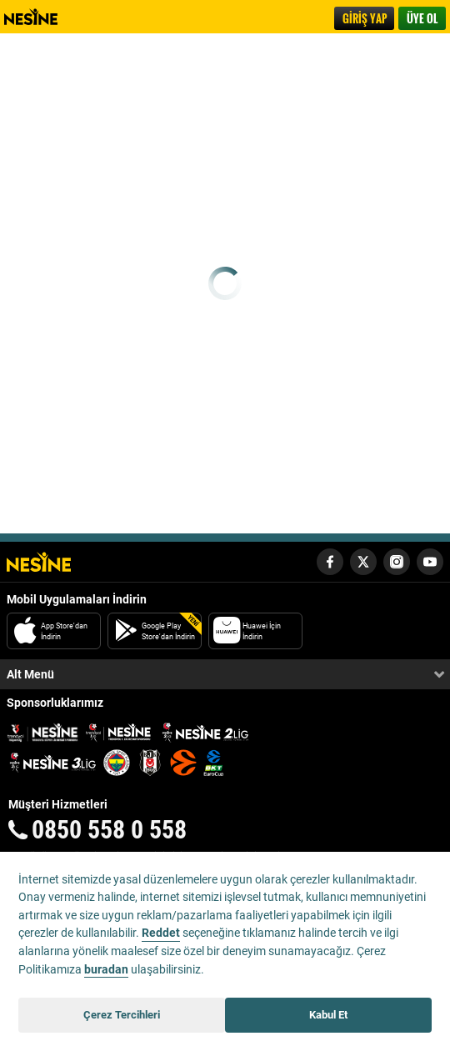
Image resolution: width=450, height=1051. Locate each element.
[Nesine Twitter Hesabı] (363, 561)
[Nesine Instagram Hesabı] (396, 561)
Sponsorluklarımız (55, 702)
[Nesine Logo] (39, 562)
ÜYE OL (422, 18)
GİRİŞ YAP (364, 18)
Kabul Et (328, 1014)
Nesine (39, 16)
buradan (106, 970)
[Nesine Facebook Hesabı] (330, 561)
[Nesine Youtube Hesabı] (430, 561)
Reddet (161, 933)
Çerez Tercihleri (121, 1014)
